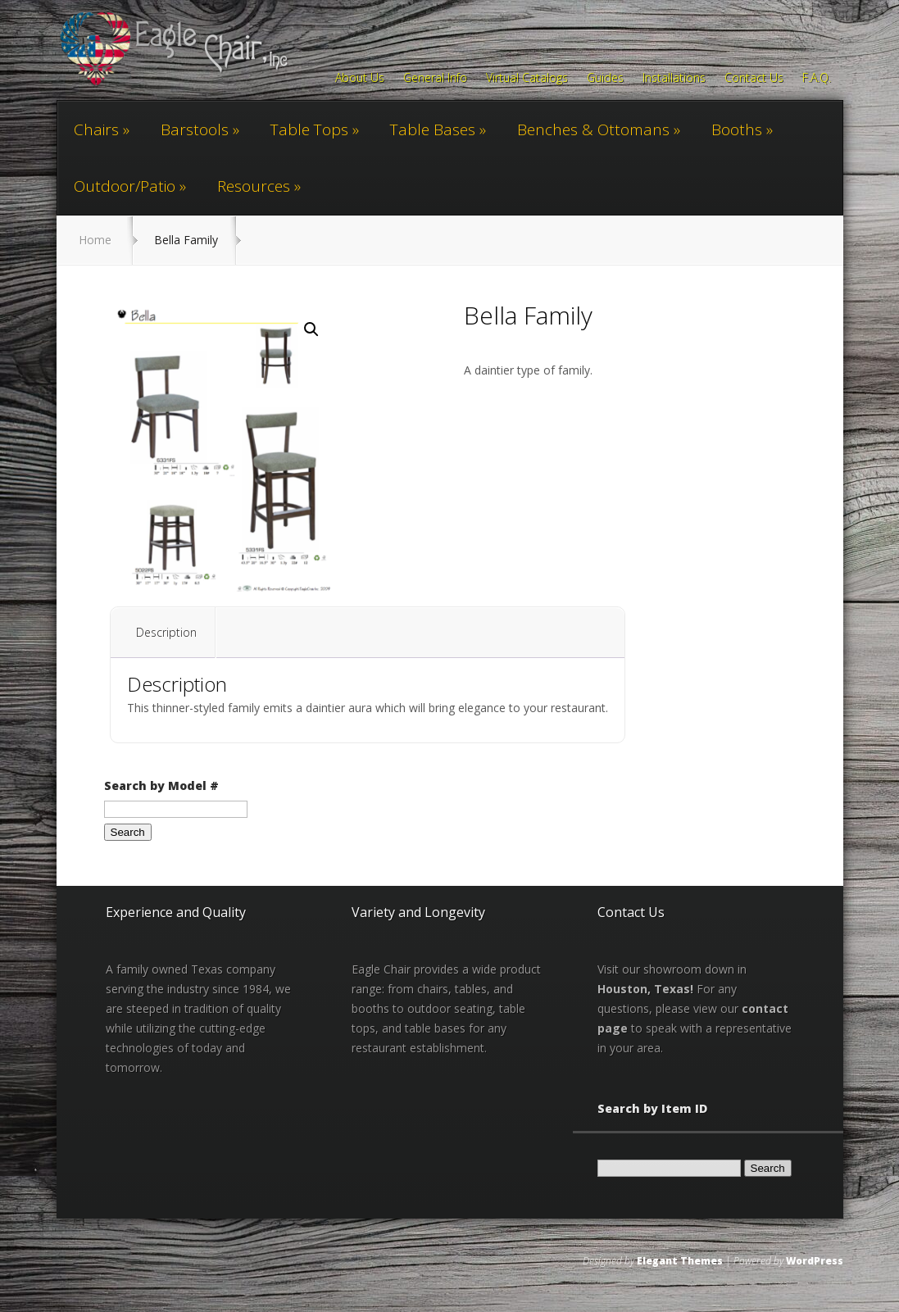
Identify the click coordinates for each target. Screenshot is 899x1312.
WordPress (814, 1261)
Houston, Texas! (645, 988)
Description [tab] (166, 632)
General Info (435, 78)
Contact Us (753, 78)
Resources (253, 186)
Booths (736, 129)
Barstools (195, 129)
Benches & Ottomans (593, 129)
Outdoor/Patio (124, 186)
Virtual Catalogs (527, 78)
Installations (674, 78)
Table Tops (309, 129)
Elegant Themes (680, 1261)
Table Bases (432, 129)
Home (95, 239)
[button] (311, 329)
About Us (359, 78)
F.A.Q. (816, 78)
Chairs (96, 129)
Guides (605, 78)
